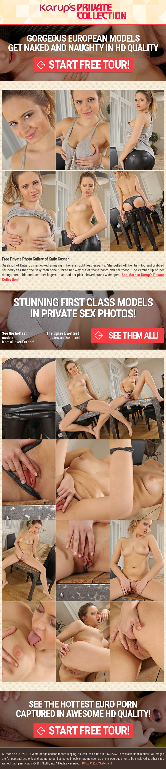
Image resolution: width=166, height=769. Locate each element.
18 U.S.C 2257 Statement (97, 763)
